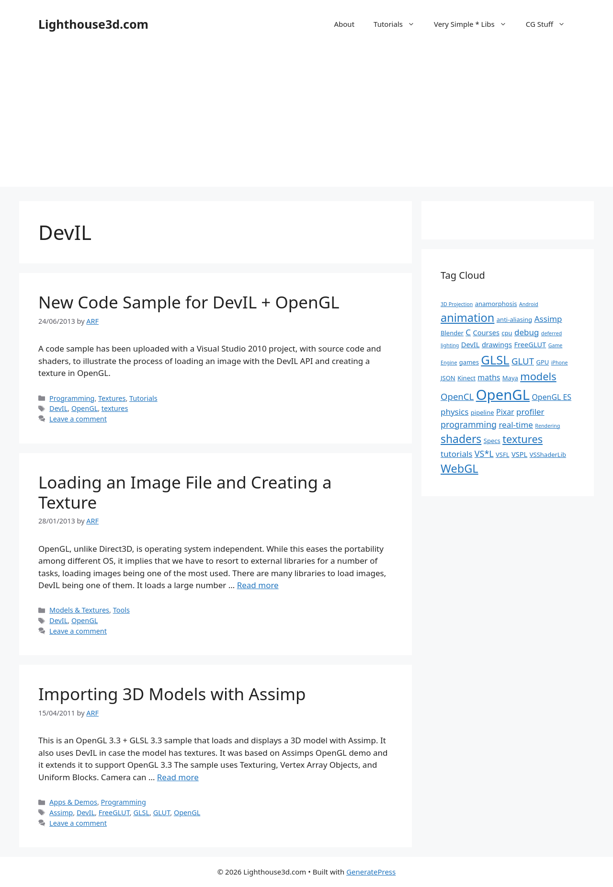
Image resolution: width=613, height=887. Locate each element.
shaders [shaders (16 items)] (461, 439)
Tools (121, 609)
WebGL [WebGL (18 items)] (459, 468)
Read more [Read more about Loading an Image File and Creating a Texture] (258, 585)
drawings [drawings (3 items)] (497, 344)
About (344, 24)
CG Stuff (550, 24)
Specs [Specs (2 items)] (492, 440)
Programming (71, 398)
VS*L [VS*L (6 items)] (484, 453)
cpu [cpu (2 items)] (506, 333)
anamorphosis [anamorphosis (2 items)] (496, 303)
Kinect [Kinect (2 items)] (466, 378)
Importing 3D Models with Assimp (172, 693)
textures (115, 408)
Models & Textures (79, 609)
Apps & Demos (73, 802)
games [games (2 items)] (469, 362)
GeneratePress (371, 871)
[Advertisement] (306, 120)
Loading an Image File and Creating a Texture (185, 492)
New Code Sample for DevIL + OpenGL (189, 302)
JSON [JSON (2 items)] (448, 378)
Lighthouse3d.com (93, 24)
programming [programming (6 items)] (469, 424)
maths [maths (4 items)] (488, 377)
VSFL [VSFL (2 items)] (503, 454)
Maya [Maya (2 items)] (510, 378)
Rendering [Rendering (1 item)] (547, 425)
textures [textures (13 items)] (522, 439)
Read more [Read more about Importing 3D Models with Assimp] (178, 777)
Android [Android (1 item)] (528, 304)
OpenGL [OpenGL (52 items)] (503, 394)
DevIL (58, 408)
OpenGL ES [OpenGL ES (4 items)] (551, 397)
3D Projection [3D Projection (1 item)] (457, 304)
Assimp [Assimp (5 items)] (548, 318)
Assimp (61, 812)
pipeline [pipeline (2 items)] (482, 412)
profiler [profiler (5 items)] (530, 411)
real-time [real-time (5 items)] (516, 424)
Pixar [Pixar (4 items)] (505, 412)
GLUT (161, 812)
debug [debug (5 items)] (526, 332)
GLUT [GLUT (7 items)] (522, 361)
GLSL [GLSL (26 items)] (495, 360)
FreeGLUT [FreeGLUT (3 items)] (530, 344)
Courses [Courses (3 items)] (486, 332)
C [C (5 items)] (468, 332)
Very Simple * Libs (475, 24)
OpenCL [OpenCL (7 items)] (457, 396)
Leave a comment (78, 418)
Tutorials (399, 24)
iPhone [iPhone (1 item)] (559, 362)
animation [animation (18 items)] (467, 317)
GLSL (141, 812)
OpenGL (84, 408)
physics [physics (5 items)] (454, 411)
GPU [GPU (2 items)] (542, 362)
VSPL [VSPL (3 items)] (519, 454)
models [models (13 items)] (538, 376)
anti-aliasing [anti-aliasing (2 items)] (515, 319)
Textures (111, 398)
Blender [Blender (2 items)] (452, 333)
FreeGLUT (114, 812)
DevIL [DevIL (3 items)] (470, 344)
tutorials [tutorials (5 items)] (456, 453)
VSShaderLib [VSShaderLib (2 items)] (548, 454)
